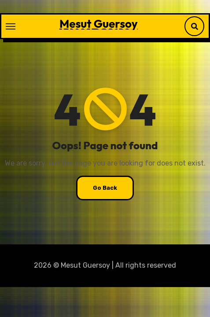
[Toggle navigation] (10, 26)
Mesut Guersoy (98, 23)
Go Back (105, 187)
